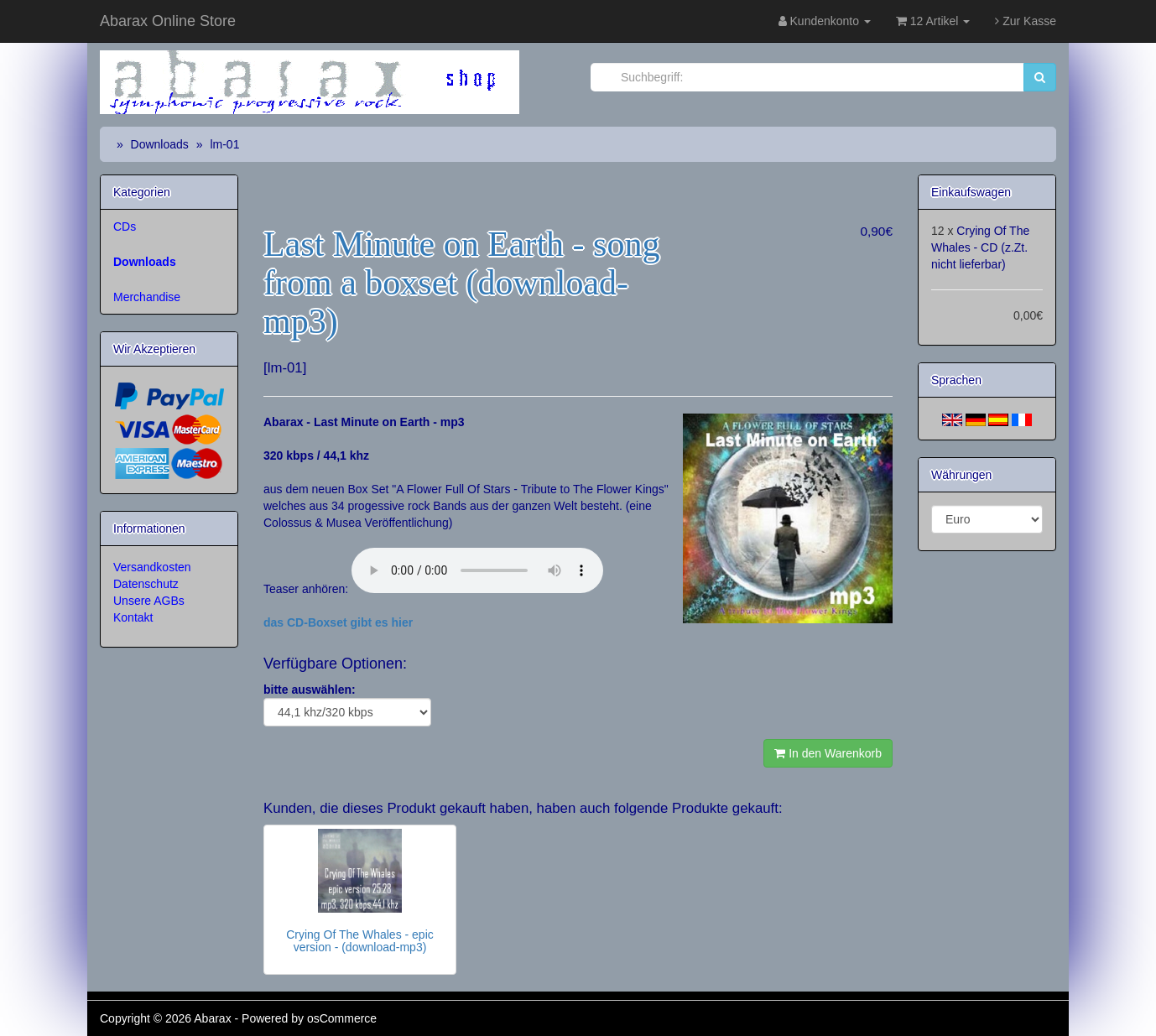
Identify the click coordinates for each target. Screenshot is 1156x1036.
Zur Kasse (1025, 21)
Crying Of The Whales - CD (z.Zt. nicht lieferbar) (980, 247)
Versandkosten (152, 567)
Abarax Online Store (168, 21)
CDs (124, 226)
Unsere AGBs (149, 600)
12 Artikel (933, 21)
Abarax (214, 1018)
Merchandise (146, 297)
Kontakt (133, 617)
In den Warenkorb (828, 753)
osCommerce (342, 1018)
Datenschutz (146, 584)
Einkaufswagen (971, 192)
